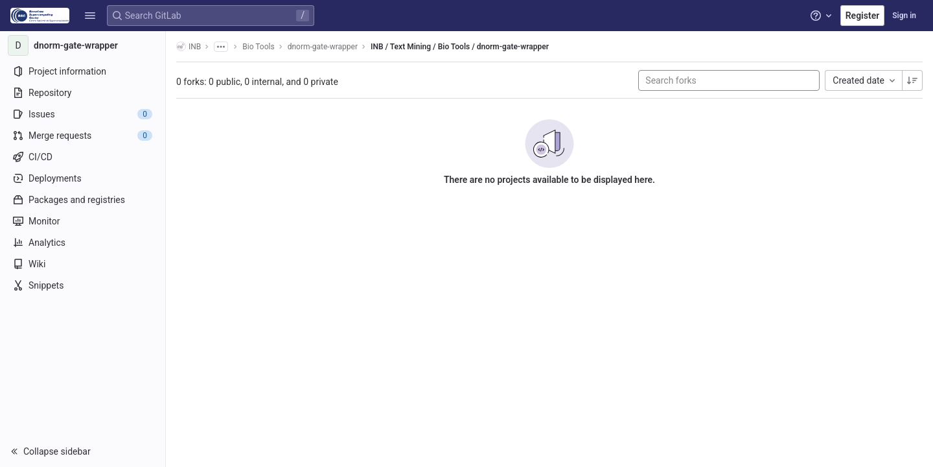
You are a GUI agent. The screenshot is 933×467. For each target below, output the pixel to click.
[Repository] (82, 92)
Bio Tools (258, 46)
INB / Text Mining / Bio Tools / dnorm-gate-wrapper (460, 46)
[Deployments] (82, 178)
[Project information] (82, 71)
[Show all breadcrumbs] (221, 47)
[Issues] (82, 114)
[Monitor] (82, 221)
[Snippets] (82, 285)
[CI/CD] (82, 157)
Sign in (904, 15)
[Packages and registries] (82, 199)
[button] (90, 15)
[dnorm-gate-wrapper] (83, 45)
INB (188, 46)
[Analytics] (82, 242)
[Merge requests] (82, 135)
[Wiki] (82, 264)
